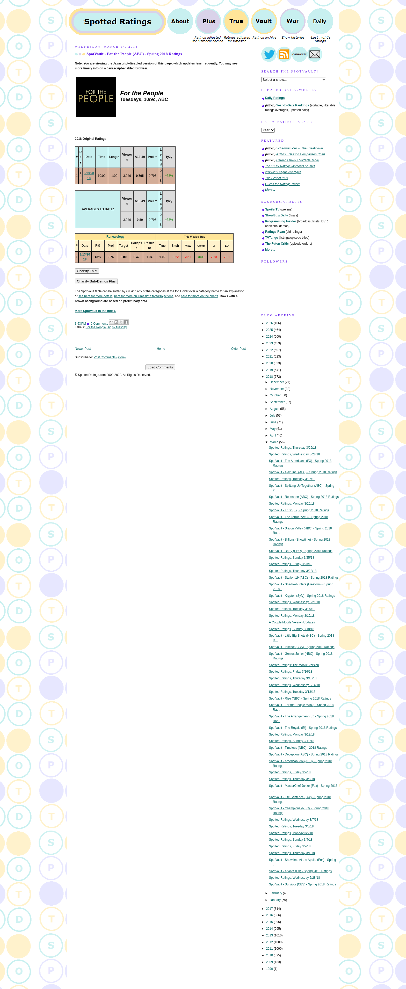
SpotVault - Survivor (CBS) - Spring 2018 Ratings (302, 884)
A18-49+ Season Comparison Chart (300, 154)
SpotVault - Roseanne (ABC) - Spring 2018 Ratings (304, 497)
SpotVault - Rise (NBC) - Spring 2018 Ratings (300, 698)
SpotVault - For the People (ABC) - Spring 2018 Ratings (134, 54)
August (275, 409)
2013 (270, 935)
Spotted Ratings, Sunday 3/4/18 (291, 839)
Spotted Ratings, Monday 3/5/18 (291, 833)
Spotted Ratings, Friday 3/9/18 (290, 772)
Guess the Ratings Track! (282, 184)
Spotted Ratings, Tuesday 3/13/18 (292, 692)
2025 (270, 330)
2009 (270, 962)
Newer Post (83, 349)
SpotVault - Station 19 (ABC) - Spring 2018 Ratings (304, 577)
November (277, 389)
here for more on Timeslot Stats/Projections (143, 296)
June (273, 422)
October (276, 395)
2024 (270, 336)
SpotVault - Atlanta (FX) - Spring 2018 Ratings (300, 871)
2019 (270, 370)
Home (161, 349)
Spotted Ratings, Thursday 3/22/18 (293, 571)
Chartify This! (87, 271)
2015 (270, 922)
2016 (270, 915)
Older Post (238, 349)
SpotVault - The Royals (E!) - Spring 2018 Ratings (303, 728)
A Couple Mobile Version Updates (292, 622)
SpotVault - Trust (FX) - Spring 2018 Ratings (299, 510)
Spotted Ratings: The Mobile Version (294, 665)
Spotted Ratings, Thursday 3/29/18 (293, 447)
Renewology (115, 236)
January (276, 900)
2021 (270, 356)
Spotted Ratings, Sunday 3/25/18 (291, 557)
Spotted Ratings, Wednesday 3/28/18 (294, 454)
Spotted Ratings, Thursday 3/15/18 (293, 678)
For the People (96, 327)
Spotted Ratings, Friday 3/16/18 (290, 671)
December (277, 382)
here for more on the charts (199, 296)
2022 (270, 350)
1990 (270, 969)
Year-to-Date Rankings (292, 105)
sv (108, 327)
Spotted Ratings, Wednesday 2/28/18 (294, 877)
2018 (270, 377)
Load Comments (160, 367)
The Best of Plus (276, 178)
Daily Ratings (275, 98)
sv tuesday (119, 327)
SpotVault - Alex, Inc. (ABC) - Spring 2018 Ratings (303, 472)
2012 (270, 942)
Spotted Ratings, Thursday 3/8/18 (292, 779)
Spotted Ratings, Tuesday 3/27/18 (292, 479)
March (274, 442)
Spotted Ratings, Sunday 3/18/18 (291, 629)
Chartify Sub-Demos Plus (96, 281)
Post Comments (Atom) (110, 357)
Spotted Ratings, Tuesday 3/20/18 (292, 609)
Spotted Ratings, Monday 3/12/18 (292, 734)
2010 (270, 955)
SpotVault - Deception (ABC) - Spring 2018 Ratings (304, 754)
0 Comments (99, 323)
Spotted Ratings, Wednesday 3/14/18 (294, 685)
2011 (270, 948)
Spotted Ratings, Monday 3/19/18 (292, 615)
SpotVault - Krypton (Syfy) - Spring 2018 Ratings (302, 596)
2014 (270, 928)
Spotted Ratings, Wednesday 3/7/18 (293, 819)
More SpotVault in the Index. (95, 311)
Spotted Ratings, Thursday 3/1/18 (292, 853)
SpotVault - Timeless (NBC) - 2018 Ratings (298, 748)
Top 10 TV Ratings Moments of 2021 (290, 166)
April (273, 435)
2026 (270, 323)
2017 (270, 909)
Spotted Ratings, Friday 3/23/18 (290, 564)
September (278, 402)
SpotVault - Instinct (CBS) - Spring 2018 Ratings (302, 647)
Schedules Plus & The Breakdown (299, 148)
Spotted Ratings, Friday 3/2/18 (290, 846)
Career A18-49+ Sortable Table (297, 160)
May (273, 429)
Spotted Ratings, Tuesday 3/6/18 (291, 826)
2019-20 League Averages (283, 172)
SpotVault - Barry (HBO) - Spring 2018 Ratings (300, 551)
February (276, 893)
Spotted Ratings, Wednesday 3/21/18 (294, 602)
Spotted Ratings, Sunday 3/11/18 (291, 741)
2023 (270, 343)
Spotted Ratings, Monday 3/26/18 (292, 503)
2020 (270, 363)
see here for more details (95, 296)
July (273, 415)
